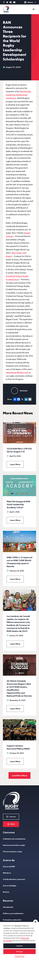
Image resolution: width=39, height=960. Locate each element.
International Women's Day (17, 372)
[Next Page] (19, 775)
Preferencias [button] (19, 956)
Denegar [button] (19, 951)
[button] (35, 922)
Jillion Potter (17, 253)
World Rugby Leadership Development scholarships (18, 94)
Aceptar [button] (19, 946)
